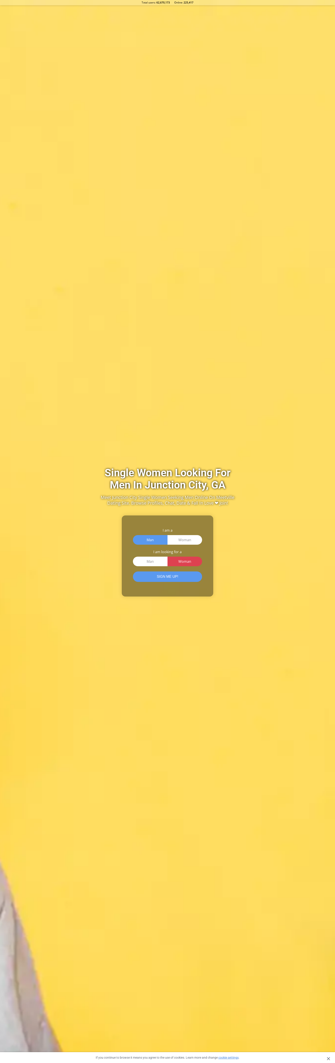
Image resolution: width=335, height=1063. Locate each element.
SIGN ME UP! (167, 576)
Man (150, 539)
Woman (184, 539)
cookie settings (228, 1057)
